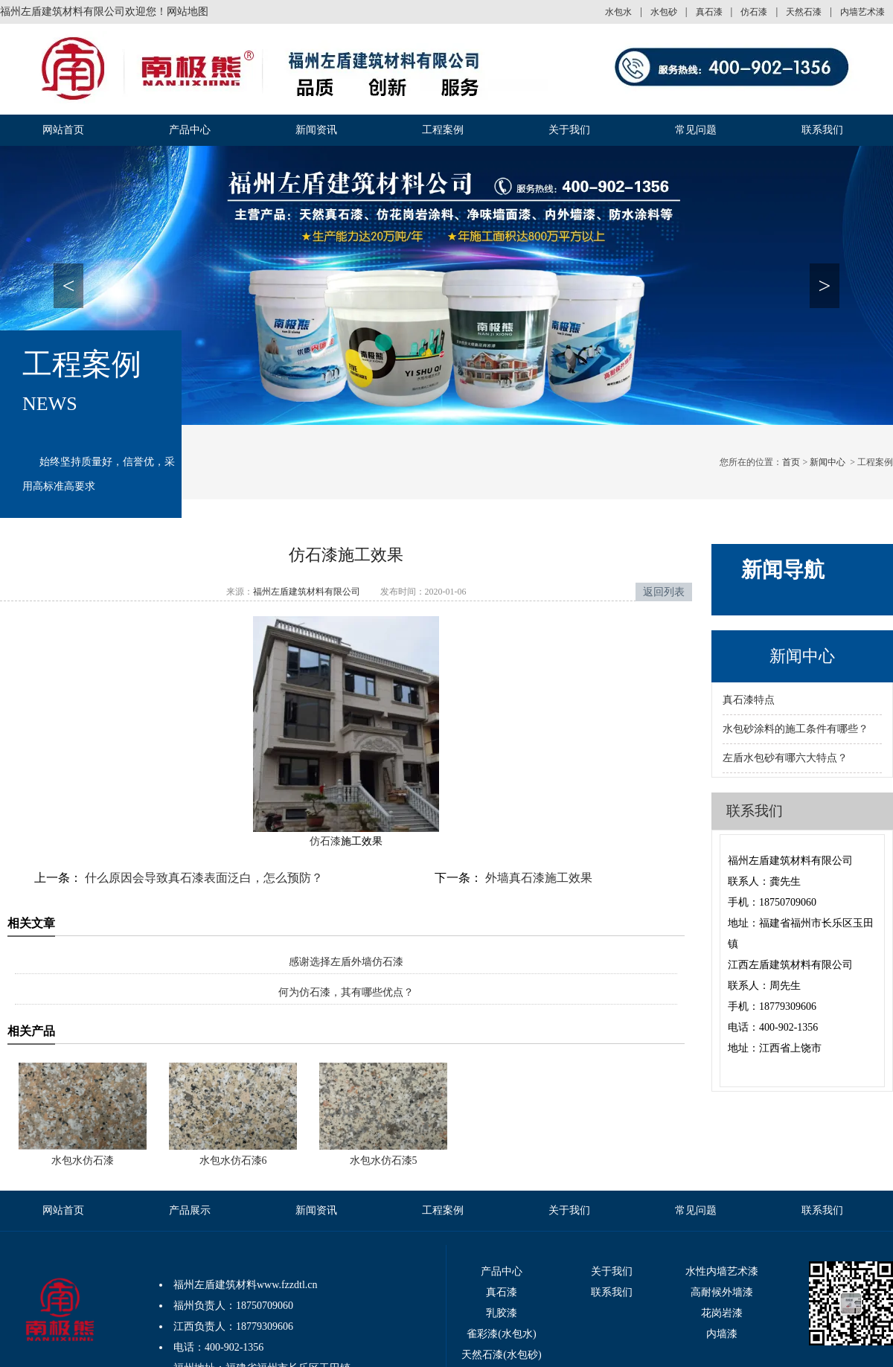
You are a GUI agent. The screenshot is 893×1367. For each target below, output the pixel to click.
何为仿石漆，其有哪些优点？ (346, 992)
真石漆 (709, 12)
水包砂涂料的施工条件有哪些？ (795, 728)
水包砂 (663, 12)
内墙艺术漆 (862, 12)
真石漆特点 (749, 699)
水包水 (618, 12)
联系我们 (822, 129)
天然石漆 (804, 12)
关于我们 (569, 129)
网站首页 (63, 129)
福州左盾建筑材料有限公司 (306, 591)
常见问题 (696, 129)
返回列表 (664, 592)
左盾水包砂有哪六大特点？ (785, 757)
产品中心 (190, 129)
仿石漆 (753, 12)
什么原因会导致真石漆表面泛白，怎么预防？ (202, 877)
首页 (791, 462)
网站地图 (187, 11)
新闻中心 (827, 462)
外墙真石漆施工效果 (537, 877)
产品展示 (190, 1210)
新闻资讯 (316, 129)
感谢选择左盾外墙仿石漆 (346, 961)
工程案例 (443, 129)
